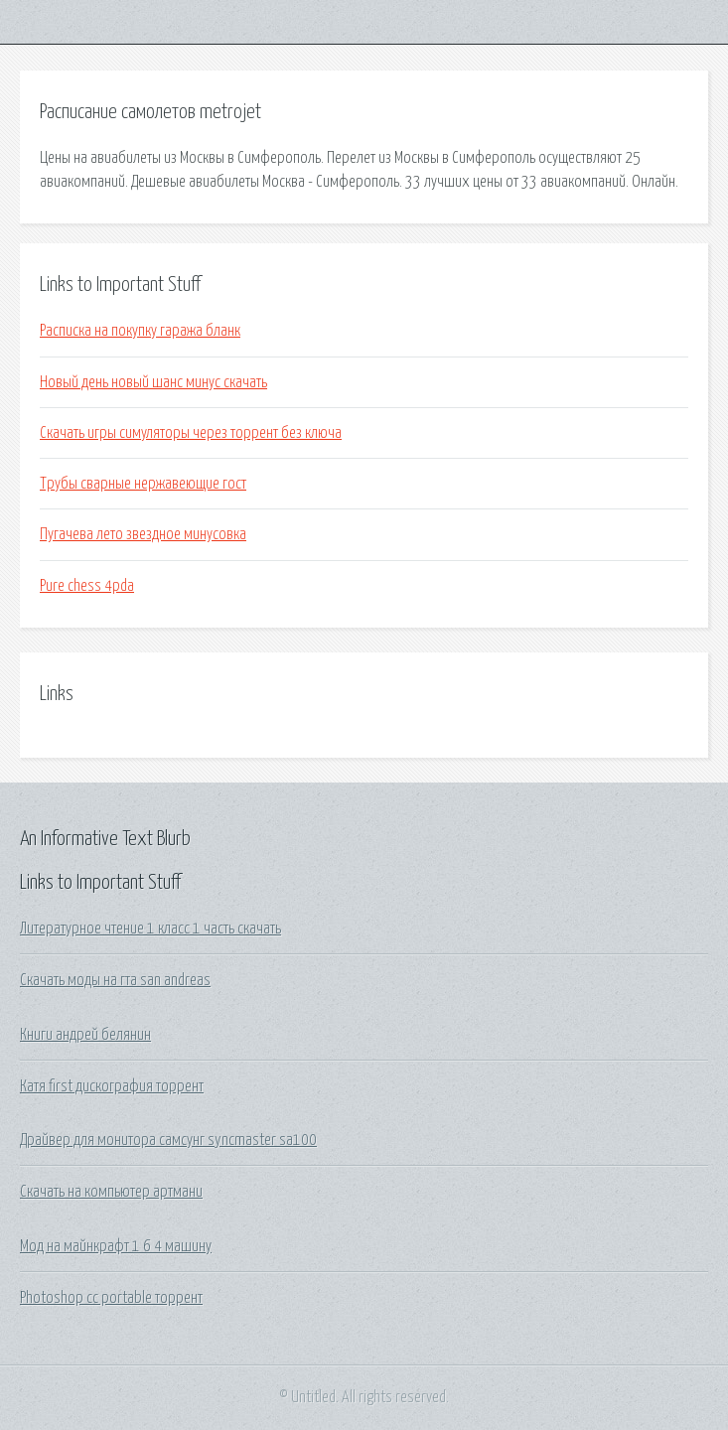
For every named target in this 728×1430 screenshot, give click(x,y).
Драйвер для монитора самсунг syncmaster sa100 (168, 1140)
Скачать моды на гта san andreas (115, 980)
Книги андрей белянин (85, 1035)
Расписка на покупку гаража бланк (140, 331)
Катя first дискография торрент (112, 1086)
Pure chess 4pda (87, 586)
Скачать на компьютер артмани (111, 1192)
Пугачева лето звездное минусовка (143, 534)
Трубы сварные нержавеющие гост (143, 484)
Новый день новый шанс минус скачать (153, 382)
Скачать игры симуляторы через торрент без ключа (191, 433)
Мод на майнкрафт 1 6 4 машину (116, 1246)
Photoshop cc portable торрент (111, 1298)
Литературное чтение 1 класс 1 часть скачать (150, 928)
